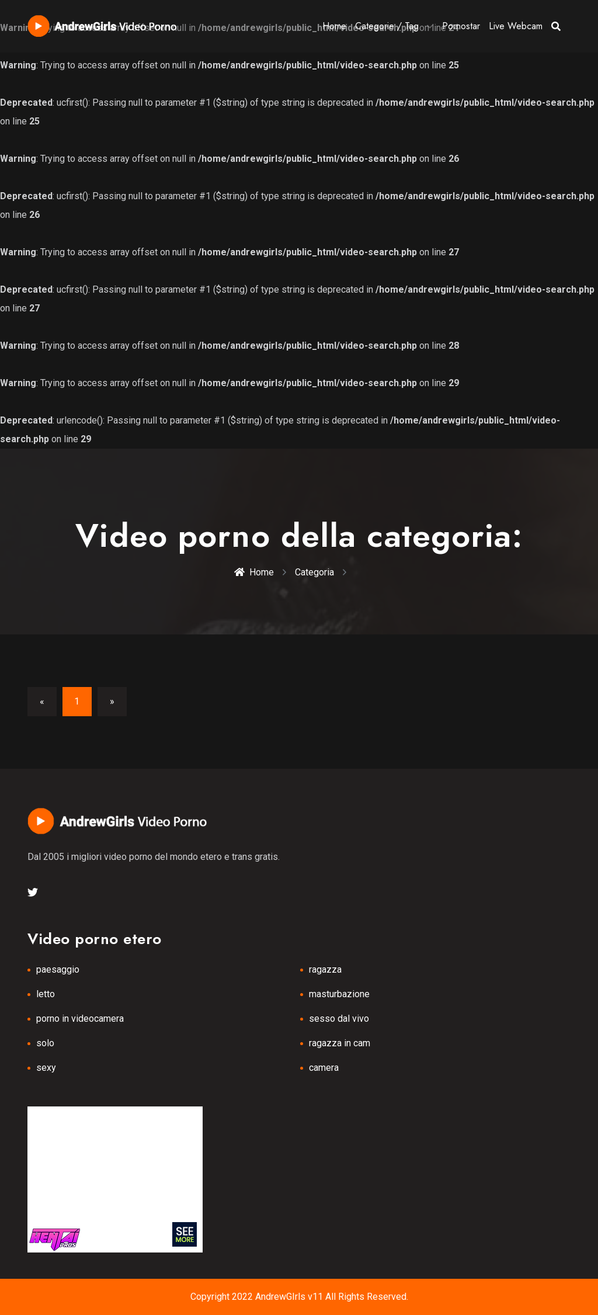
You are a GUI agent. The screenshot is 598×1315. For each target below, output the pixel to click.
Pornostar (461, 26)
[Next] (112, 701)
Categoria (314, 572)
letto (45, 994)
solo (45, 1043)
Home (334, 26)
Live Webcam (516, 26)
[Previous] (42, 701)
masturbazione (339, 994)
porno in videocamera (80, 1018)
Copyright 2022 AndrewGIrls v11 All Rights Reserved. (299, 1296)
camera (324, 1067)
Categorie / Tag (387, 26)
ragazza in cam (339, 1043)
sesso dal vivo (339, 1018)
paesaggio (57, 969)
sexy (46, 1067)
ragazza (325, 969)
